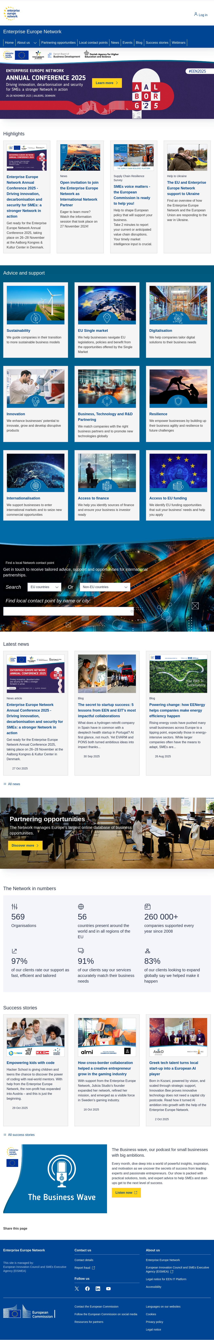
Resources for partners (88, 1321)
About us (23, 42)
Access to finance (93, 498)
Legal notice (153, 1329)
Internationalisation (23, 498)
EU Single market (93, 331)
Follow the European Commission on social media (105, 1314)
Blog (139, 42)
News (115, 42)
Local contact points (93, 42)
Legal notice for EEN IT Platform (166, 1279)
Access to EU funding (168, 498)
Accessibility (153, 1286)
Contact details (83, 1260)
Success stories (157, 42)
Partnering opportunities (58, 42)
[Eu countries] (44, 587)
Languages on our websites (163, 1306)
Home (9, 42)
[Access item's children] (35, 43)
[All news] (11, 784)
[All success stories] (19, 1135)
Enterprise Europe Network (24, 1250)
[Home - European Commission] (11, 13)
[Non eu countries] (105, 587)
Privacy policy (154, 1321)
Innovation (16, 414)
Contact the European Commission (96, 1306)
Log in (201, 14)
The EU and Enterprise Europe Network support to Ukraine (186, 188)
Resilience (158, 414)
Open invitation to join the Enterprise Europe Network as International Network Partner (79, 194)
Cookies (151, 1314)
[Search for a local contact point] (68, 611)
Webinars (178, 42)
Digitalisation (160, 331)
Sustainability (18, 331)
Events (127, 42)
